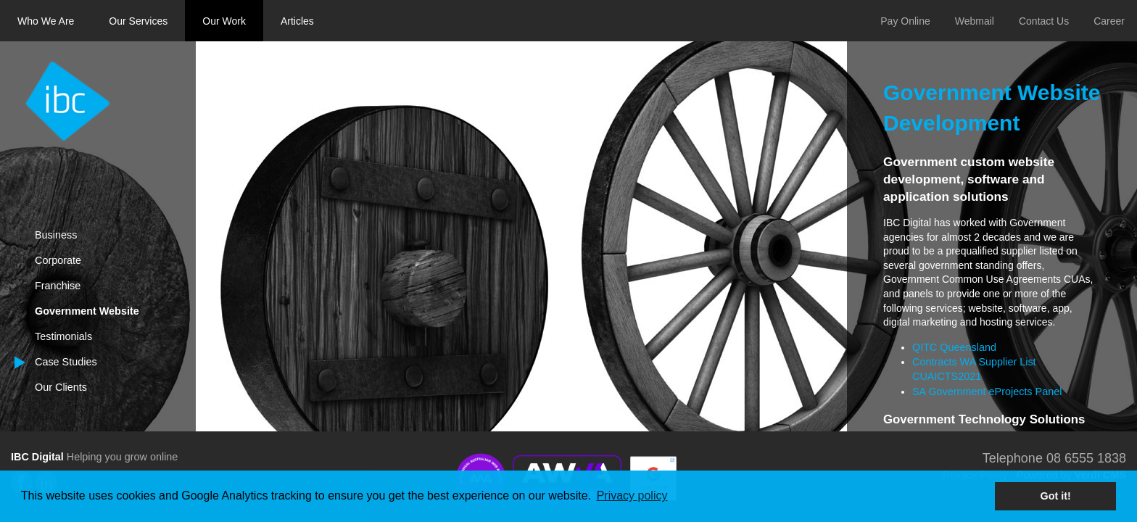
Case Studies (66, 362)
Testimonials (63, 336)
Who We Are (45, 21)
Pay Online (905, 21)
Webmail (974, 21)
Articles (297, 21)
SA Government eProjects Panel (987, 391)
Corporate (58, 260)
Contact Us (1044, 21)
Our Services (138, 21)
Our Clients (61, 387)
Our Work (224, 21)
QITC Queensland (954, 347)
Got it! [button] (1056, 496)
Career (1109, 21)
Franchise (57, 285)
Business (56, 235)
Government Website (87, 311)
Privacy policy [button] (632, 495)
